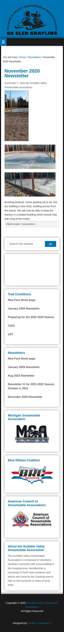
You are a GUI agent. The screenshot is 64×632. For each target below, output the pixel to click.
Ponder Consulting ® (39, 623)
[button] (3, 42)
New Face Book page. (22, 300)
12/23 (11, 325)
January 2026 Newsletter (24, 308)
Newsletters (28, 224)
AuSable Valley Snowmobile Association (32, 19)
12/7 (10, 334)
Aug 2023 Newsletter (21, 375)
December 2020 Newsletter (25, 396)
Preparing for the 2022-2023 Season (31, 317)
